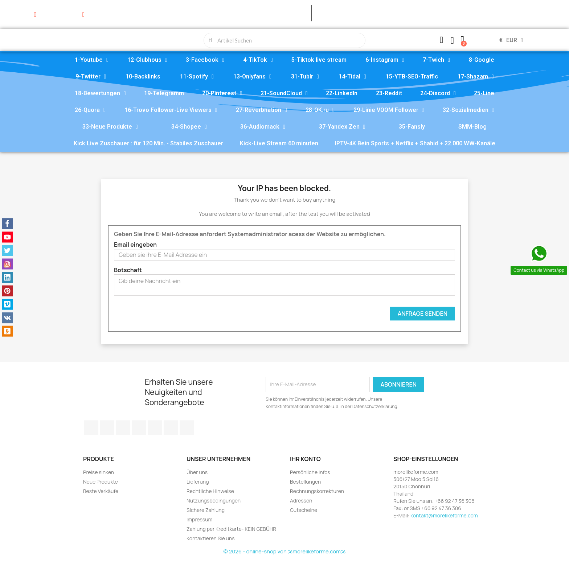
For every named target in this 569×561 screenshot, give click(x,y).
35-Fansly (412, 126)
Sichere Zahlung (206, 509)
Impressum (199, 519)
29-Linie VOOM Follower (388, 110)
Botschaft (128, 270)
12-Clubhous (147, 59)
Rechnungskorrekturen (317, 491)
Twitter (107, 427)
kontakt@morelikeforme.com (444, 515)
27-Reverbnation (261, 110)
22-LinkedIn (341, 93)
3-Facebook (205, 59)
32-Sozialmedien (468, 110)
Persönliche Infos (310, 472)
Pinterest (139, 427)
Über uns (197, 472)
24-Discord (438, 93)
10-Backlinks (143, 76)
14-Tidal (352, 76)
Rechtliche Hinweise (210, 491)
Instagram (171, 427)
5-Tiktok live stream (319, 59)
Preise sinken (98, 472)
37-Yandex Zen (342, 126)
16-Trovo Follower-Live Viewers (170, 110)
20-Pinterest (222, 93)
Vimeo (155, 427)
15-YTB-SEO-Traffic (412, 76)
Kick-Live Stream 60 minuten (279, 143)
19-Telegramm (164, 93)
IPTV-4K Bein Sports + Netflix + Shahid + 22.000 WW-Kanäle (415, 143)
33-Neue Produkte (110, 126)
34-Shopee (189, 126)
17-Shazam (476, 76)
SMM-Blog (472, 126)
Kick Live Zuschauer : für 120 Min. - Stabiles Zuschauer (148, 143)
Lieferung (198, 481)
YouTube (123, 427)
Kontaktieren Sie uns (211, 538)
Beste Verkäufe (100, 491)
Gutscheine (303, 509)
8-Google (481, 59)
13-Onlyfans (252, 76)
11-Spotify (197, 76)
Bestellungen (305, 481)
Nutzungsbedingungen (214, 500)
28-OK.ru (320, 110)
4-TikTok (258, 59)
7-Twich (436, 59)
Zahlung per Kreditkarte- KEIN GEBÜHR (231, 528)
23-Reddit (389, 93)
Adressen (301, 500)
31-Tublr (305, 76)
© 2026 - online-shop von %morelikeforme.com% (285, 551)
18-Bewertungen (100, 93)
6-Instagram (384, 59)
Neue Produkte (100, 481)
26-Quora (90, 110)
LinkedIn (187, 427)
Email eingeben (135, 245)
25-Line (484, 93)
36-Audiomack (262, 126)
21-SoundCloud (284, 93)
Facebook (91, 427)
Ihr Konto (305, 459)
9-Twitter (90, 76)
